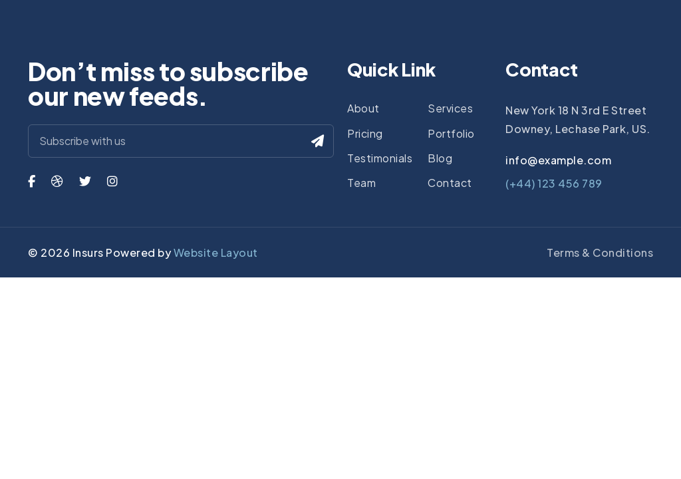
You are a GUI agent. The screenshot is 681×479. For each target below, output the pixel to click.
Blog (440, 158)
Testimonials (379, 158)
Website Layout (216, 252)
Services (450, 108)
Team (361, 183)
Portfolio (451, 133)
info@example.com (558, 160)
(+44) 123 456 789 (554, 183)
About (363, 108)
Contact (450, 183)
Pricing (365, 133)
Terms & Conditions (600, 252)
